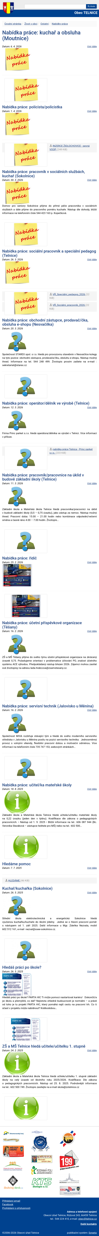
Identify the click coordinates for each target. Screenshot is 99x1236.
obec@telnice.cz (87, 1218)
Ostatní (45, 23)
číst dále (92, 46)
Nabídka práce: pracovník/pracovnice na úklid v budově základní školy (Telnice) (43, 477)
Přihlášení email (11, 1200)
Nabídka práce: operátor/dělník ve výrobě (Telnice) (45, 403)
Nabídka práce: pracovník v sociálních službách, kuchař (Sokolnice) (43, 173)
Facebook (7, 1204)
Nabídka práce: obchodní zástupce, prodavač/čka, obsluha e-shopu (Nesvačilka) (45, 322)
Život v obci (30, 23)
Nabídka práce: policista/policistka (32, 107)
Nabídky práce (60, 23)
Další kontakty (89, 1223)
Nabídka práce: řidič (19, 558)
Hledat (91, 6)
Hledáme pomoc (16, 864)
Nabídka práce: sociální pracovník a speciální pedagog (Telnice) (49, 253)
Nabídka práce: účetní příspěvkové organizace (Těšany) (42, 625)
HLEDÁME (14, 880)
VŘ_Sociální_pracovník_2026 (69, 305)
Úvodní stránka (12, 23)
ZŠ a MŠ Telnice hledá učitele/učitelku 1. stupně (43, 1046)
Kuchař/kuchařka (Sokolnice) (27, 888)
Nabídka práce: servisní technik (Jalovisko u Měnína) (48, 706)
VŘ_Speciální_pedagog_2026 (69, 294)
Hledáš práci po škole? (21, 967)
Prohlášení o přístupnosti (16, 1208)
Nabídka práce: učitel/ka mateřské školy (37, 785)
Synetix (93, 1232)
